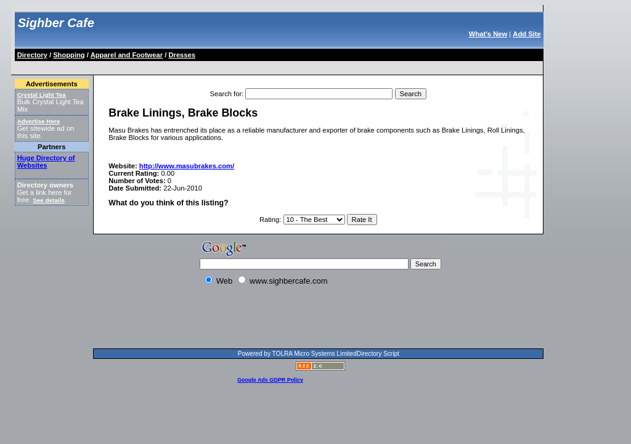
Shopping (69, 55)
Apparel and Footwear (127, 55)
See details (48, 200)
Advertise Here (38, 121)
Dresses (181, 55)
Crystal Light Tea (41, 94)
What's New (488, 34)
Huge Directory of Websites (46, 161)
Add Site (526, 34)
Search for (226, 93)
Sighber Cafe (56, 23)
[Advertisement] (240, 65)
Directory (32, 55)
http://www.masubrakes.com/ (186, 166)
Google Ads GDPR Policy (270, 380)
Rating (269, 219)
